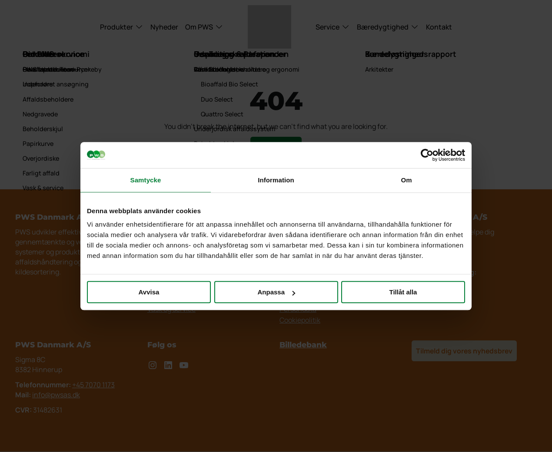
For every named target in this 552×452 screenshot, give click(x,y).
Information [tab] (276, 180)
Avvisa (149, 292)
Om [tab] (406, 180)
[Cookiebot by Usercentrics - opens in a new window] (427, 155)
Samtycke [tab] (145, 180)
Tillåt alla (403, 292)
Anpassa (276, 292)
